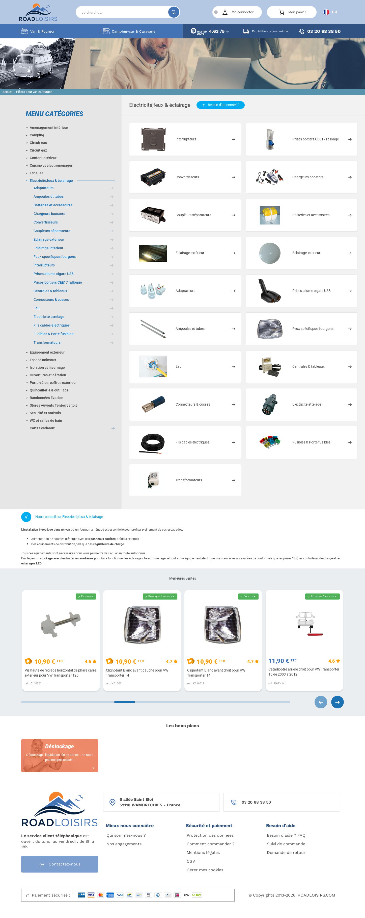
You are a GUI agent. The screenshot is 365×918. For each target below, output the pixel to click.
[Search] (128, 12)
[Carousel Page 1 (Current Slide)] (55, 702)
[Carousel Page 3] (189, 702)
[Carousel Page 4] (256, 702)
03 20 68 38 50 (256, 802)
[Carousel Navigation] (317, 702)
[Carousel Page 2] (122, 702)
